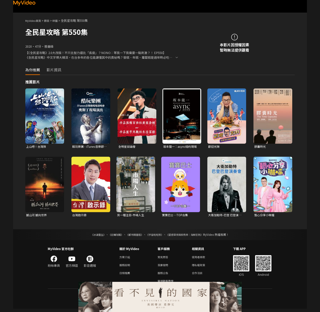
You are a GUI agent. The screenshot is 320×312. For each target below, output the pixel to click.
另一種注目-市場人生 (131, 215)
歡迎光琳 (214, 146)
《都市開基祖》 (133, 235)
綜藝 (59, 20)
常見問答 (164, 258)
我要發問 (164, 267)
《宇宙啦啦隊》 (156, 235)
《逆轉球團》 (111, 235)
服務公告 (164, 275)
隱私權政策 (202, 267)
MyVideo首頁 (34, 20)
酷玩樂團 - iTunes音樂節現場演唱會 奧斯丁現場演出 (89, 146)
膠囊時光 (260, 146)
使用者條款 (202, 258)
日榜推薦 (125, 275)
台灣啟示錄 (80, 215)
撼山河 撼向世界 (37, 215)
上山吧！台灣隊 (37, 146)
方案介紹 (125, 258)
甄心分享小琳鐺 (265, 215)
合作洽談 (200, 275)
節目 (50, 20)
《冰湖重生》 (91, 235)
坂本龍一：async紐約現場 (179, 146)
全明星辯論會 (127, 146)
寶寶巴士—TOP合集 (176, 215)
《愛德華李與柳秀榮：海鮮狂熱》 (189, 235)
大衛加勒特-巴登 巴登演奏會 (226, 215)
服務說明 (125, 267)
